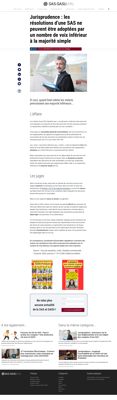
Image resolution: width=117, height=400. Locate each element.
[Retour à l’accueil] (8, 9)
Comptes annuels (42, 9)
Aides (60, 387)
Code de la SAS (70, 9)
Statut (60, 383)
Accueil (34, 49)
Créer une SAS (17, 9)
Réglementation (15, 364)
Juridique (67, 49)
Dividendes (101, 9)
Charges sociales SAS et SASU (86, 9)
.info (59, 4)
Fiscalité (60, 377)
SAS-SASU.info (48, 49)
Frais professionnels (56, 9)
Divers (13, 345)
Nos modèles (62, 385)
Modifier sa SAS (29, 9)
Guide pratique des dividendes (95, 379)
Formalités (61, 389)
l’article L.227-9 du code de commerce (56, 188)
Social (60, 381)
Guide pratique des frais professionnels (98, 377)
